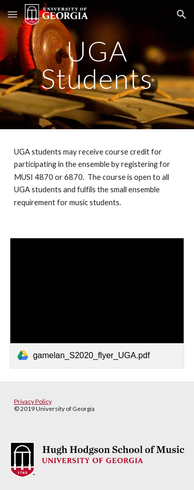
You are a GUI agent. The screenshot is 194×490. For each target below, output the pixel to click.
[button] (12, 14)
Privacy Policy (33, 401)
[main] (97, 65)
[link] (97, 303)
